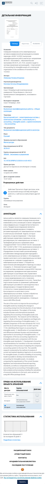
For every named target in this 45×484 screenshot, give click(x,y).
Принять (22, 482)
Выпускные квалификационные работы (18, 109)
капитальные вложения (12, 119)
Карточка (25, 44)
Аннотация (9, 214)
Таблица (15, 44)
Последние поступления (22, 465)
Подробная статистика (11, 440)
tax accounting (10, 124)
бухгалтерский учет (11, 117)
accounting (8, 122)
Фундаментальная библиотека (22, 461)
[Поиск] (31, 3)
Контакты (22, 458)
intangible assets (19, 122)
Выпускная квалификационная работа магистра (21, 130)
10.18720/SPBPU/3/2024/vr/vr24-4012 (17, 160)
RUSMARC (36, 44)
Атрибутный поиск (22, 454)
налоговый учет (29, 119)
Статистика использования (18, 416)
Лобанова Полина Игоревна (14, 78)
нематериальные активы (29, 117)
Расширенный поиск (22, 450)
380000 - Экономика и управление (16, 154)
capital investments (34, 122)
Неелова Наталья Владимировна (16, 84)
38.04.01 (7, 148)
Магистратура (9, 142)
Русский (7, 136)
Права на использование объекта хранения (17, 383)
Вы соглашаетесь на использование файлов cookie (23, 478)
